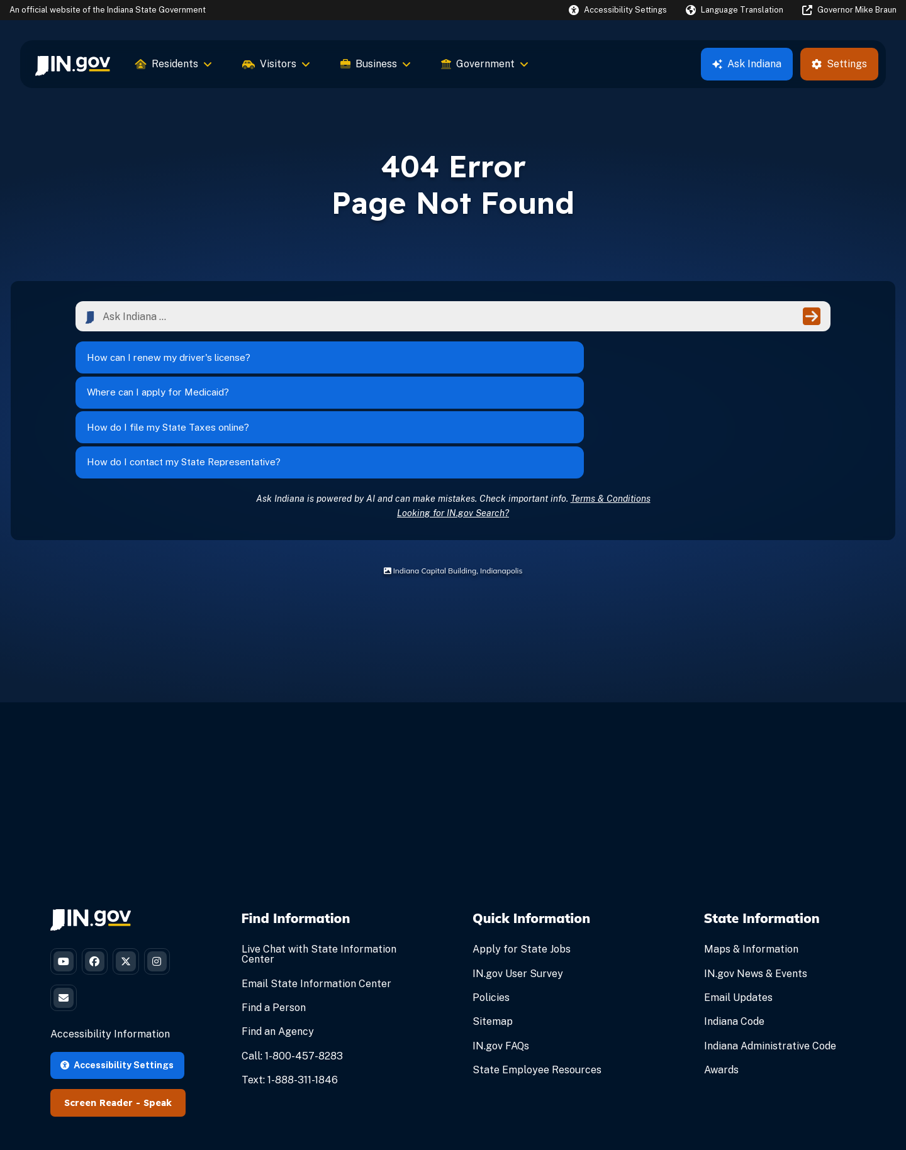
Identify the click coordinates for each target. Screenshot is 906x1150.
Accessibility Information (110, 960)
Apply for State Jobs (522, 865)
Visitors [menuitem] (276, 64)
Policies (491, 913)
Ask (746, 64)
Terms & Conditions (611, 413)
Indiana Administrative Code (770, 961)
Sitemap (493, 937)
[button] (618, 10)
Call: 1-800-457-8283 (292, 971)
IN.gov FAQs (501, 961)
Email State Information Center (316, 899)
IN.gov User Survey (518, 889)
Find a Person (274, 923)
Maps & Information (751, 865)
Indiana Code (734, 937)
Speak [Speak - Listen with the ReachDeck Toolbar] (157, 1028)
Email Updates (738, 913)
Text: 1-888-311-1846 (290, 995)
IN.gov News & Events (755, 889)
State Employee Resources (537, 985)
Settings (839, 64)
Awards (721, 985)
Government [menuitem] (484, 64)
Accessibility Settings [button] (117, 990)
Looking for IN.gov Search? (453, 428)
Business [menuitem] (375, 64)
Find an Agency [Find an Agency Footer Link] (278, 947)
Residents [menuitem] (173, 64)
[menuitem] (72, 64)
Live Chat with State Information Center (319, 870)
